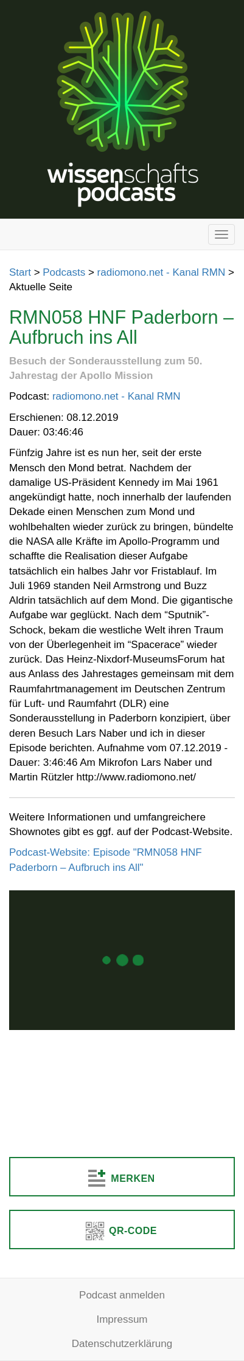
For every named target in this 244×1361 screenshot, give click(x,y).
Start (20, 272)
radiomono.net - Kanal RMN (161, 272)
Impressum (121, 1319)
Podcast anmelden (122, 1295)
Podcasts (64, 272)
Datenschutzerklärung (122, 1343)
